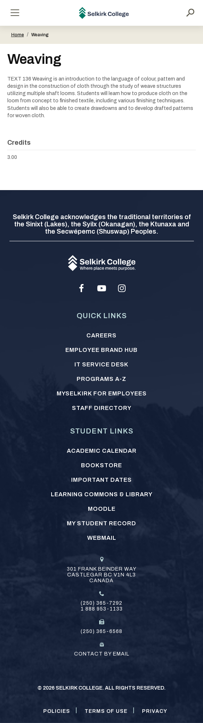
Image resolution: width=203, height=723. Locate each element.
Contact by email (101, 654)
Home (17, 34)
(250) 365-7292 (101, 603)
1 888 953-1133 (102, 609)
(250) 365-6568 (101, 631)
